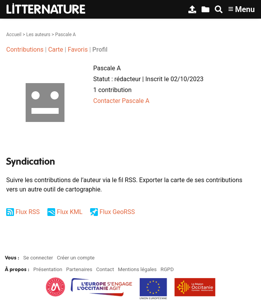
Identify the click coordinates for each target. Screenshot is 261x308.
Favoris (78, 49)
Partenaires (79, 269)
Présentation (48, 269)
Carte (55, 49)
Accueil (13, 34)
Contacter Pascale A (121, 100)
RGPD (167, 269)
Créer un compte (75, 258)
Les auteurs (38, 34)
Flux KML (69, 212)
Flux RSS (28, 212)
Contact (105, 269)
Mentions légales (137, 269)
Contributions (25, 49)
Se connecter (38, 258)
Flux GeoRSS (117, 212)
